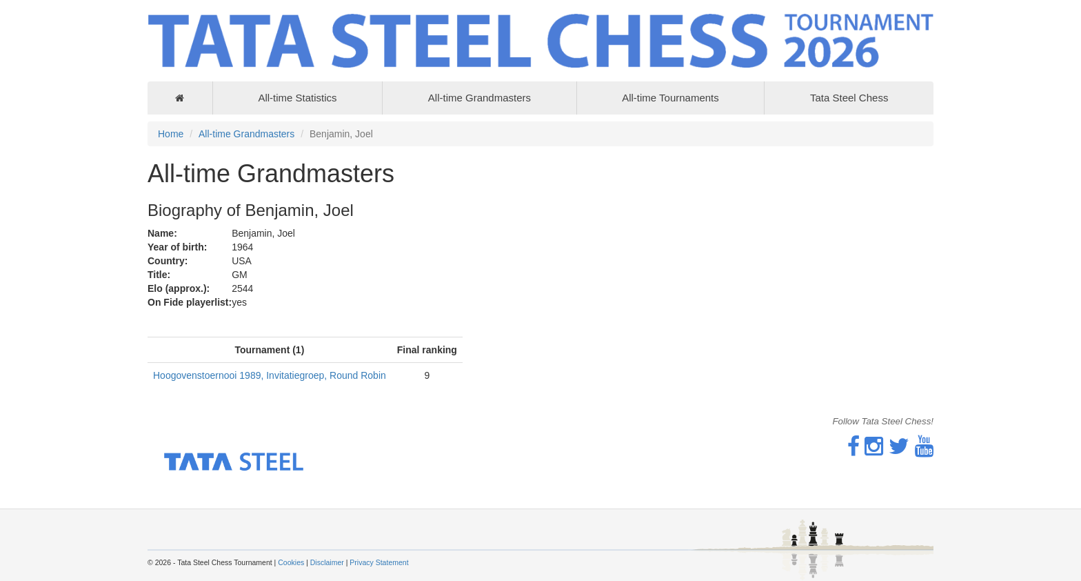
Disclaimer (327, 562)
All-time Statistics (297, 98)
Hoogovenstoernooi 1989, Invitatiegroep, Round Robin (269, 375)
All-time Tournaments (670, 98)
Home (170, 133)
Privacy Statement (379, 562)
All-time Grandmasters (479, 98)
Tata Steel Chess (849, 98)
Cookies (291, 562)
